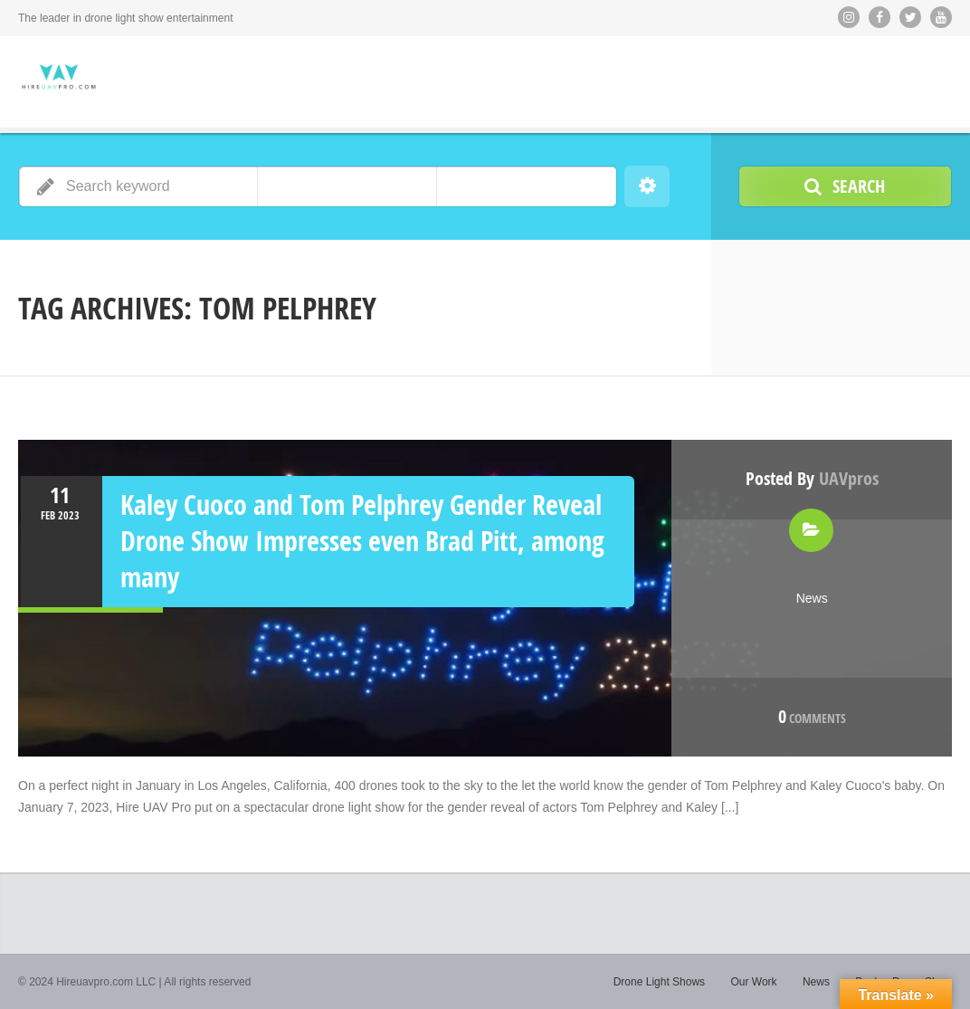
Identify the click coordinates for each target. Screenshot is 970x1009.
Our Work (753, 982)
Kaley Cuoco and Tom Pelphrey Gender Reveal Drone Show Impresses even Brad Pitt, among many (362, 540)
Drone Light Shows (659, 982)
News (812, 598)
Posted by (812, 478)
